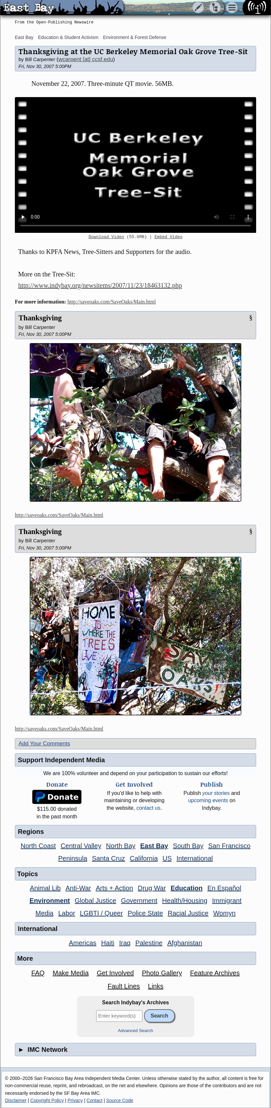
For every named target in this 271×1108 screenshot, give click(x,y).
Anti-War (78, 888)
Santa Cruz (108, 858)
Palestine (148, 943)
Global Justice (95, 900)
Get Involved (115, 973)
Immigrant (227, 900)
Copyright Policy (47, 1100)
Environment (49, 900)
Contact (94, 1100)
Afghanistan (184, 943)
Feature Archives (215, 973)
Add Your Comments (44, 743)
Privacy (75, 1100)
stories (216, 793)
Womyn (224, 913)
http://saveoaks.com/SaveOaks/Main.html (111, 301)
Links (156, 986)
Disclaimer (15, 1100)
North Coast (38, 845)
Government (139, 900)
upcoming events (208, 800)
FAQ (38, 973)
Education (187, 888)
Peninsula (72, 858)
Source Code (119, 1100)
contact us (148, 808)
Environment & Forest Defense (134, 37)
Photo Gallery (162, 973)
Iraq (124, 943)
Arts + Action (114, 888)
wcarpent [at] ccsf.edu (85, 59)
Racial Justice (188, 913)
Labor (66, 913)
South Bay (188, 845)
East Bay (24, 37)
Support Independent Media (61, 760)
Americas (82, 943)
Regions (31, 831)
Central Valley (80, 845)
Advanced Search (135, 1030)
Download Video (106, 237)
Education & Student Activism (68, 37)
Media (44, 913)
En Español (224, 888)
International (194, 858)
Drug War (152, 888)
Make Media (71, 973)
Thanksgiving (40, 318)
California (144, 858)
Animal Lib (45, 888)
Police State (145, 913)
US (167, 858)
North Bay (121, 845)
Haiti (107, 943)
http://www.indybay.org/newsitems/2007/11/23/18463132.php (100, 285)
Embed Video (168, 237)
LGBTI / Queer (101, 913)
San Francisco (229, 845)
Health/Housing (185, 900)
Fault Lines (124, 986)
